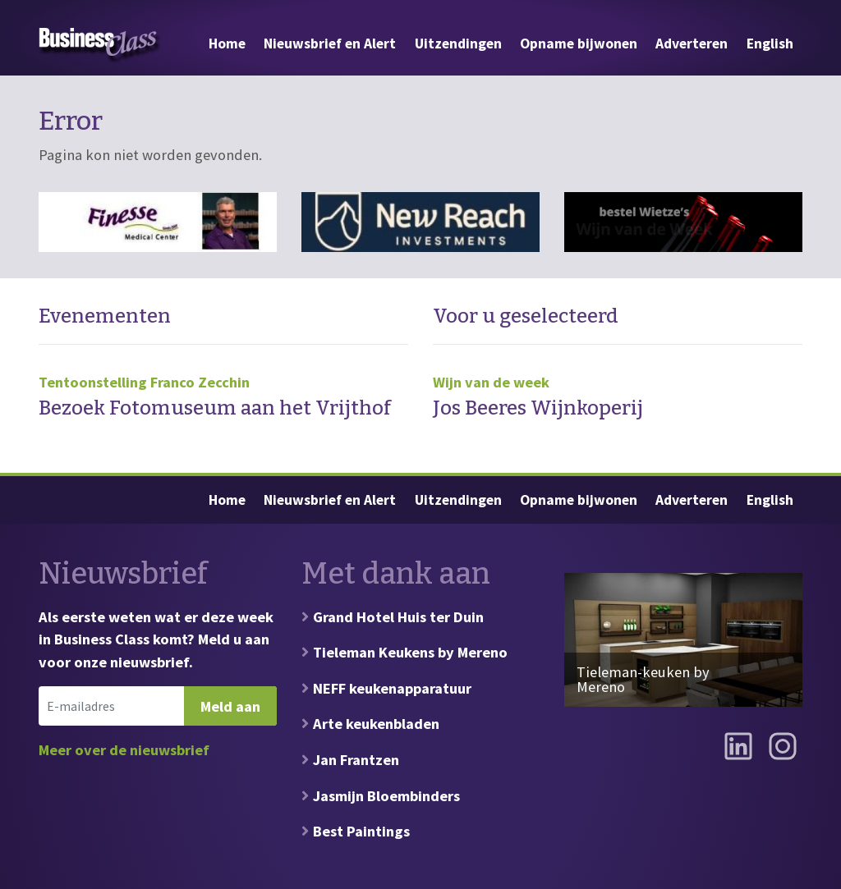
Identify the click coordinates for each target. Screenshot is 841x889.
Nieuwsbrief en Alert (330, 43)
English (770, 43)
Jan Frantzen (356, 759)
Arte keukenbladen (376, 723)
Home (227, 43)
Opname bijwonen (578, 43)
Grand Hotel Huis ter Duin (398, 616)
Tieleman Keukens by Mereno (410, 652)
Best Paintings (361, 831)
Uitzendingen (458, 43)
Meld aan (230, 706)
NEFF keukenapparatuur (392, 688)
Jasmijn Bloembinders (386, 795)
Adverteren (691, 43)
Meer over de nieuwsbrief (124, 749)
